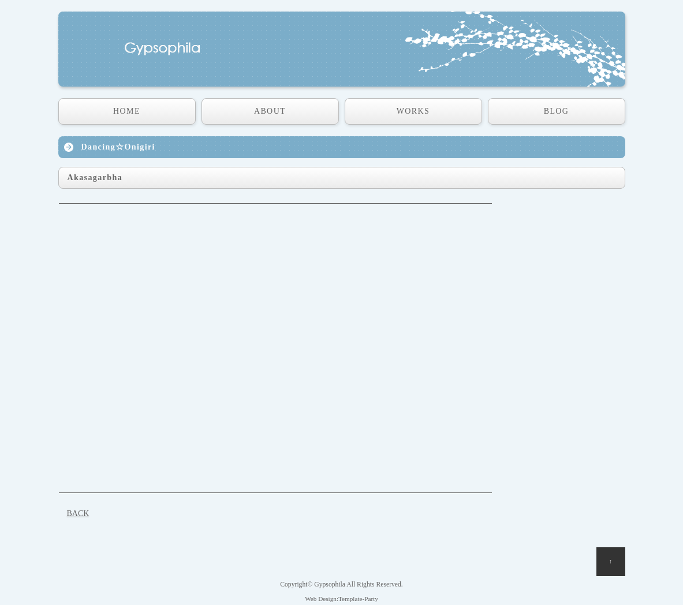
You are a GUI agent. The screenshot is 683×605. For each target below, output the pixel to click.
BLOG (556, 111)
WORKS (413, 111)
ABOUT (270, 111)
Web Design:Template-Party (341, 598)
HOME (126, 111)
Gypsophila (329, 584)
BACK (78, 513)
